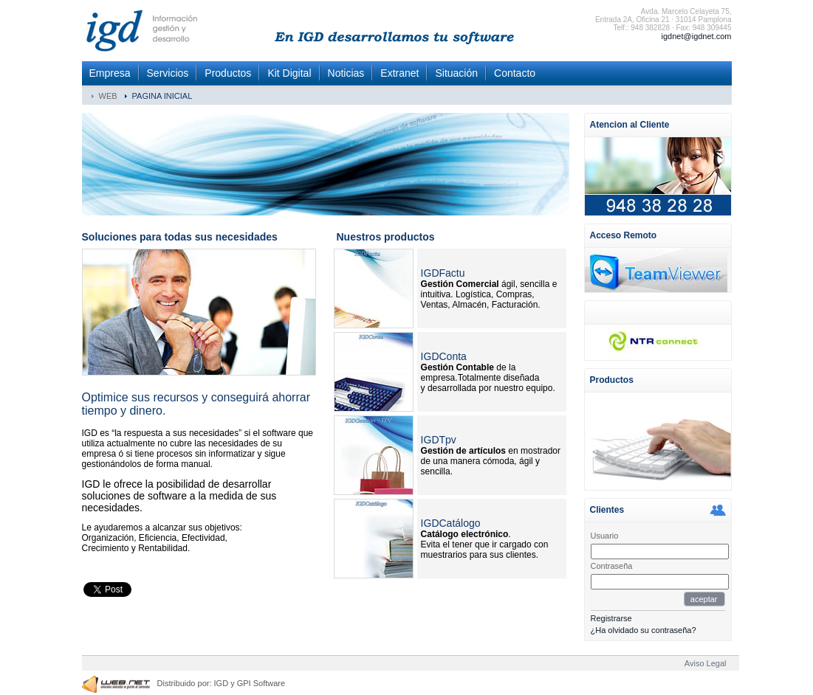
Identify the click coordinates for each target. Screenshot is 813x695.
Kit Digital (289, 73)
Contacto (514, 73)
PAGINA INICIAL (162, 95)
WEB (108, 95)
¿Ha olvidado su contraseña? (643, 630)
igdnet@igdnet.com (697, 36)
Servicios (168, 73)
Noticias (346, 73)
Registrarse (611, 618)
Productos (228, 73)
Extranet (399, 73)
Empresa (110, 73)
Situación (456, 73)
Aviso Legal (706, 663)
